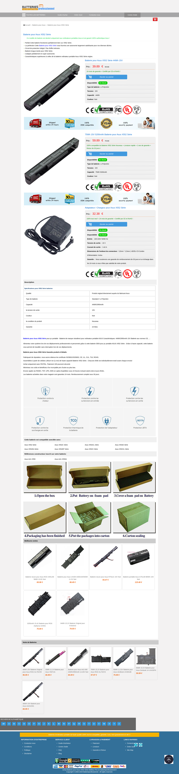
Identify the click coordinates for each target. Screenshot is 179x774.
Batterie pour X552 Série (48, 45)
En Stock (103, 83)
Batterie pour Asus (38, 25)
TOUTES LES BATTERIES (35, 15)
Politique (27, 750)
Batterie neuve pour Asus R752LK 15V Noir (105, 577)
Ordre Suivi (78, 15)
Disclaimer (28, 753)
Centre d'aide (132, 15)
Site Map (130, 750)
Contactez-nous (94, 15)
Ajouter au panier (107, 77)
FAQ (60, 750)
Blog (60, 753)
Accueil (27, 25)
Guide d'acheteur (64, 743)
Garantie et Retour (99, 750)
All (4, 724)
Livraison (96, 747)
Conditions (28, 747)
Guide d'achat (62, 15)
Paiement (96, 743)
